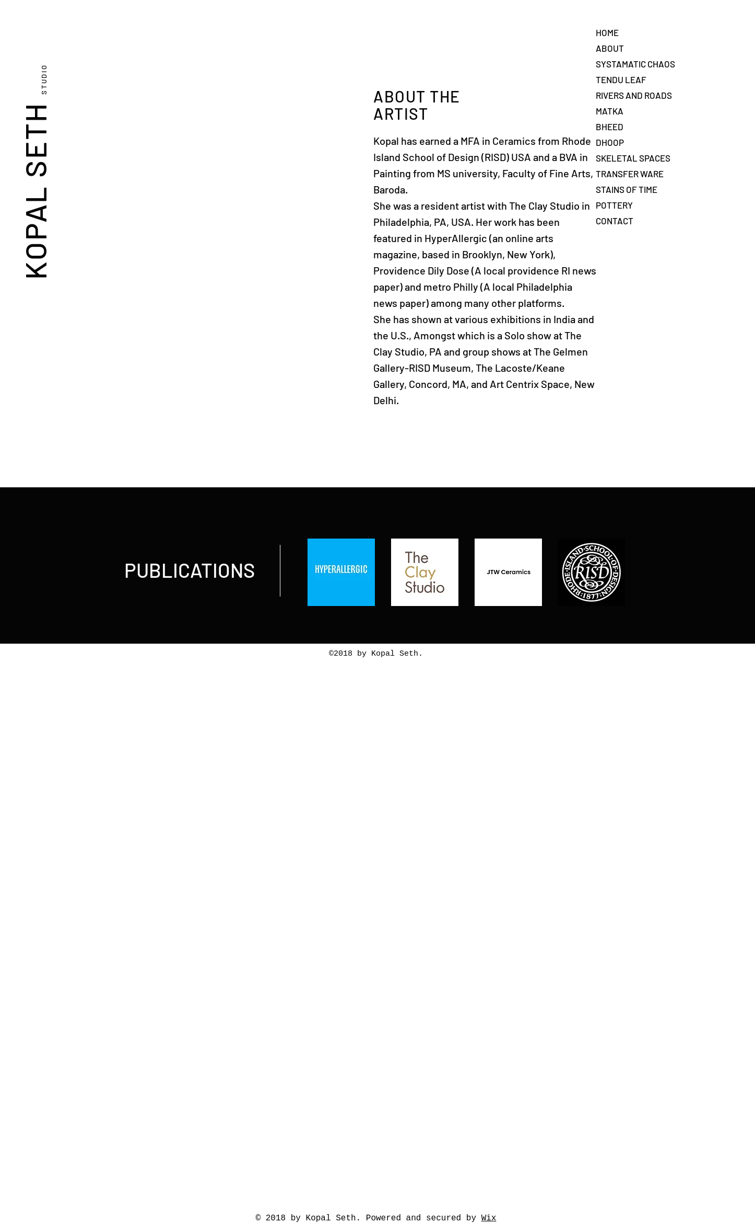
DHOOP (610, 142)
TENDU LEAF (621, 79)
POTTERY (614, 205)
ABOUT (610, 48)
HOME (607, 32)
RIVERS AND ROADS (634, 95)
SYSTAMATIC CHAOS (635, 64)
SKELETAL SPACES (633, 158)
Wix (489, 1218)
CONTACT (614, 220)
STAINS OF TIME (626, 189)
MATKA (609, 111)
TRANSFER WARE (630, 173)
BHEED (609, 126)
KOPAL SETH (34, 170)
